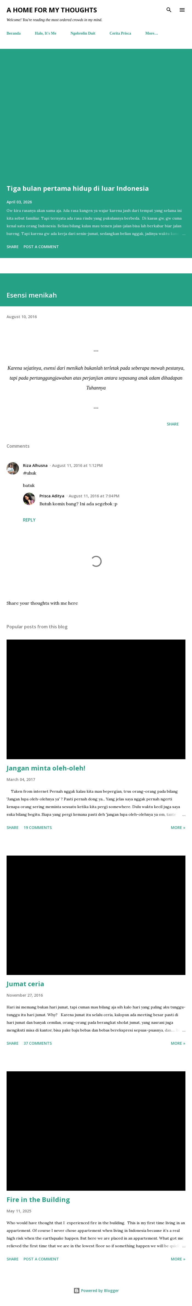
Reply (29, 520)
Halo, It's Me (45, 33)
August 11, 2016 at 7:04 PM (94, 495)
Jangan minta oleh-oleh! (46, 767)
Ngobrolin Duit (83, 33)
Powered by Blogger (96, 1290)
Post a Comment (41, 246)
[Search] (169, 10)
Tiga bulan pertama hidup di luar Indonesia (78, 188)
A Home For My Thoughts (52, 9)
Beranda (14, 33)
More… (151, 33)
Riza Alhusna (35, 465)
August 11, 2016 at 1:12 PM (77, 465)
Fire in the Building (38, 1199)
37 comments (38, 1043)
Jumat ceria (25, 983)
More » (178, 827)
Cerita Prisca (120, 33)
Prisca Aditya (51, 495)
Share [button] (13, 246)
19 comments (38, 827)
